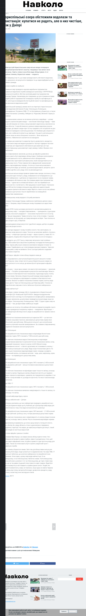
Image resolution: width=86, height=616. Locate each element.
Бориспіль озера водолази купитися (12, 557)
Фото (49, 10)
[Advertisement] (29, 497)
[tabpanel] (29, 526)
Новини (35, 10)
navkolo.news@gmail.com (9, 601)
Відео (55, 10)
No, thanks (72, 611)
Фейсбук (26, 547)
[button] (16, 563)
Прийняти (63, 611)
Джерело (6, 476)
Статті (43, 10)
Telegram (35, 547)
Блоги (61, 10)
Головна (28, 10)
